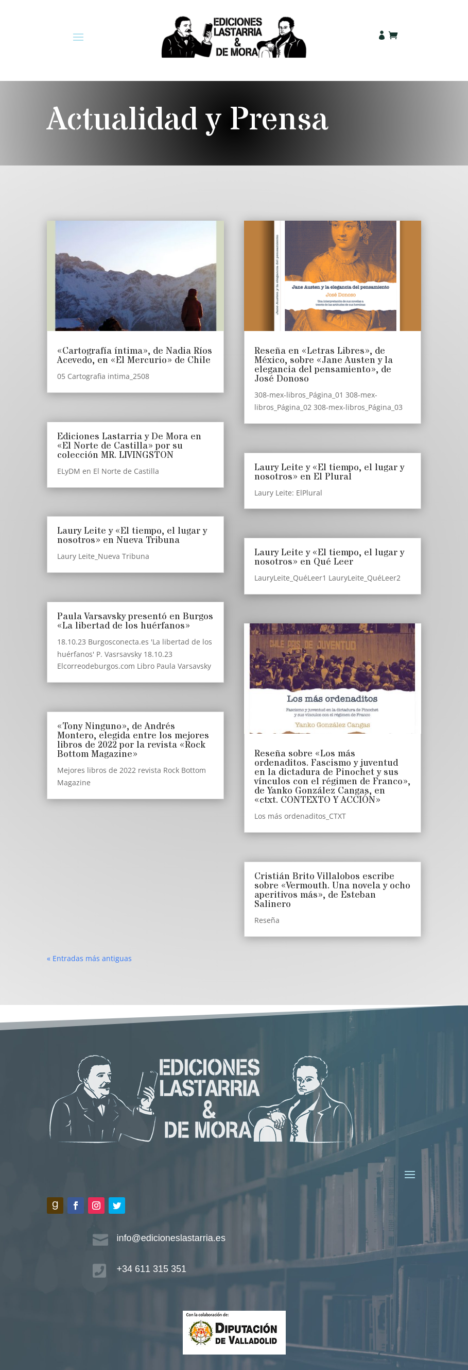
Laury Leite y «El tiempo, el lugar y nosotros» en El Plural (329, 472)
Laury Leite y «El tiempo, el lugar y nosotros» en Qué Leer (329, 557)
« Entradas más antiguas (89, 958)
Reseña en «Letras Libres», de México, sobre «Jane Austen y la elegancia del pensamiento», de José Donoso (323, 364)
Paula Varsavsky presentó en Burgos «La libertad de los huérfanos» (135, 621)
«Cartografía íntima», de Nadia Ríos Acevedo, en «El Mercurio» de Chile (134, 355)
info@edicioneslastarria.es (171, 1238)
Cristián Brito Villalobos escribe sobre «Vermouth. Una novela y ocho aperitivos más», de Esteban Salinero (332, 890)
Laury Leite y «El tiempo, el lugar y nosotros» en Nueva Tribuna (132, 535)
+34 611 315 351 (152, 1269)
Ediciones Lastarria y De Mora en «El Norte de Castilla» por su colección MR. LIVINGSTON (129, 445)
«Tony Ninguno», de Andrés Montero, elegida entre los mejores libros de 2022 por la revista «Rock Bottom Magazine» (133, 740)
